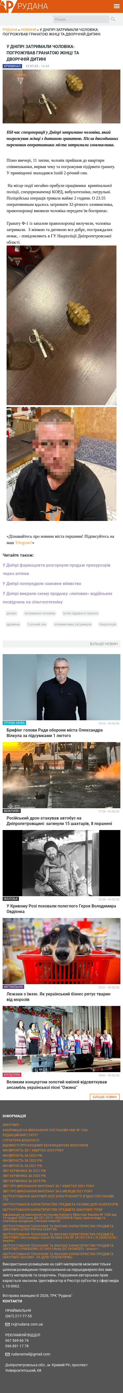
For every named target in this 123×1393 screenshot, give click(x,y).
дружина (13, 624)
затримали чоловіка (39, 613)
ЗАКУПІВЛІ (11, 1125)
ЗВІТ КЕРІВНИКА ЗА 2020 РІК (24, 1176)
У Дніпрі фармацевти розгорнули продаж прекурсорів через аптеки (56, 569)
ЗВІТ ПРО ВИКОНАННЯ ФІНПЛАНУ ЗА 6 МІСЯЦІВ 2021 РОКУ (48, 1191)
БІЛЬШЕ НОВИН (105, 1097)
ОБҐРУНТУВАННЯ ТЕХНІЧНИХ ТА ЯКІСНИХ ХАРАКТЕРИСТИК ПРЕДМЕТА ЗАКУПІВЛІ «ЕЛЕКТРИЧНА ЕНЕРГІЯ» (58, 1227)
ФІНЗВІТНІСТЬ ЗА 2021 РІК (22, 1166)
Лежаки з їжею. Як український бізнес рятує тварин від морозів (58, 997)
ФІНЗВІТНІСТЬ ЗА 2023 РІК (22, 1155)
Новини (28, 30)
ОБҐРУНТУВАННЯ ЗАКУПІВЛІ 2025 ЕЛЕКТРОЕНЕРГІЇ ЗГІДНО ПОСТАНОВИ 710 (58, 1197)
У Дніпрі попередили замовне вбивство (42, 583)
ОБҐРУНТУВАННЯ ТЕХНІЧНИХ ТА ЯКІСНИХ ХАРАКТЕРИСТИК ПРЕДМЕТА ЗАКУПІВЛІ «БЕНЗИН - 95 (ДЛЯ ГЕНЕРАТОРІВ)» (58, 1255)
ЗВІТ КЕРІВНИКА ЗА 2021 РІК (24, 1171)
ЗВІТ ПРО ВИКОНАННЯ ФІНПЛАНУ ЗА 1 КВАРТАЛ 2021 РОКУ (48, 1186)
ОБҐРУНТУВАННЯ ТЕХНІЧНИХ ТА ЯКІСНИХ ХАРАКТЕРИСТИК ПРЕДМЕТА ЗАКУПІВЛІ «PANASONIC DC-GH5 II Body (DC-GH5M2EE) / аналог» (58, 1247)
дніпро (12, 613)
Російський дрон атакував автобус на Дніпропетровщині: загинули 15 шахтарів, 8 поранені (59, 821)
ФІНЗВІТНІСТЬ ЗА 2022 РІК (22, 1160)
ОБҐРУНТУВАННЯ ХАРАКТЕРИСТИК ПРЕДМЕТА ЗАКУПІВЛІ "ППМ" (53, 1210)
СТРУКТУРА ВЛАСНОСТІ (21, 1140)
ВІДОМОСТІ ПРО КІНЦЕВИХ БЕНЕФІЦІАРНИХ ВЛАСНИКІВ (45, 1145)
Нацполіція (107, 624)
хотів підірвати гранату (80, 613)
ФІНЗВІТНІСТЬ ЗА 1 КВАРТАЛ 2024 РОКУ (33, 1150)
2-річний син (37, 624)
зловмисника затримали (72, 624)
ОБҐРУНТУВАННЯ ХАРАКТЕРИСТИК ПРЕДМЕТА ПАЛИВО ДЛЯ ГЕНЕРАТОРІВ (60, 1204)
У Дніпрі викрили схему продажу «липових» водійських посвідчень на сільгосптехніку (57, 597)
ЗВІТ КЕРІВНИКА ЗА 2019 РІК (24, 1181)
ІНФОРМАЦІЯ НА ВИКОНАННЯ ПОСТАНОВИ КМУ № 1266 (45, 1130)
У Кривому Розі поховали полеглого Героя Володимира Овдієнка (61, 909)
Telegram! (23, 542)
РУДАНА (32, 6)
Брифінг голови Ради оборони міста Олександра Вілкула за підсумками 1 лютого (55, 733)
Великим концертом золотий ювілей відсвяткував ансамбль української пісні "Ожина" (57, 1084)
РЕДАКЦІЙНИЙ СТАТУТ (20, 1135)
